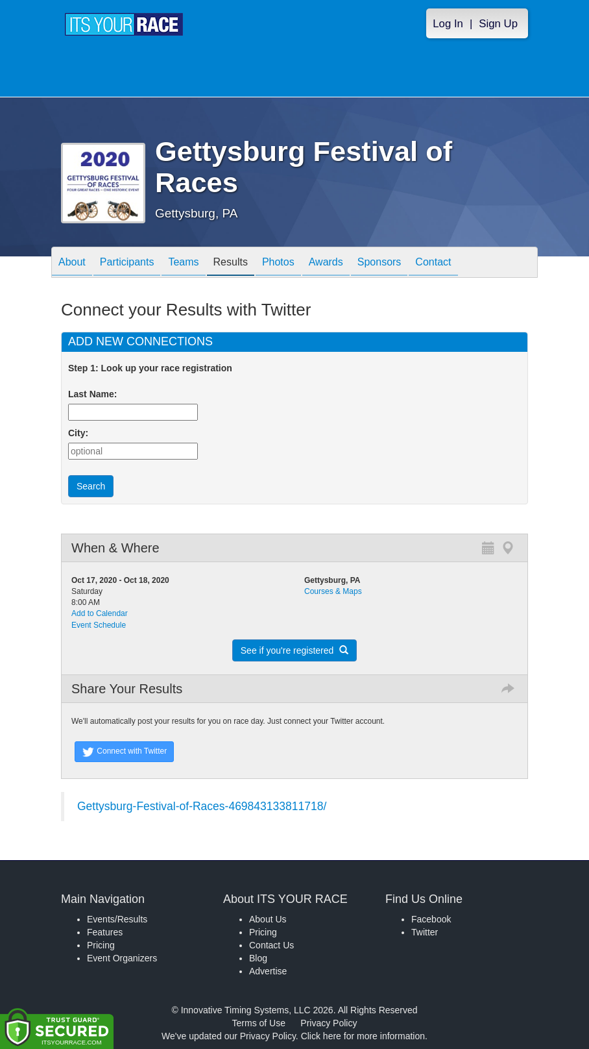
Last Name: (95, 394)
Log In (448, 24)
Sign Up (498, 24)
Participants (127, 263)
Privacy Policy (328, 1023)
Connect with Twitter (124, 751)
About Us (268, 919)
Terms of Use (258, 1023)
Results (230, 263)
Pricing (101, 945)
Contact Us (271, 945)
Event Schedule (98, 625)
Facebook (431, 919)
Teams (183, 263)
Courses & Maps (333, 591)
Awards (326, 263)
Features (105, 932)
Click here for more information (363, 1036)
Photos (278, 263)
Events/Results (117, 919)
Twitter (424, 932)
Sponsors (379, 263)
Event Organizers (122, 958)
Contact (433, 263)
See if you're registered (294, 650)
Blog (258, 958)
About (72, 263)
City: (78, 433)
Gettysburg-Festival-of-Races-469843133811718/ (201, 806)
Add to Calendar (99, 613)
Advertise (268, 971)
